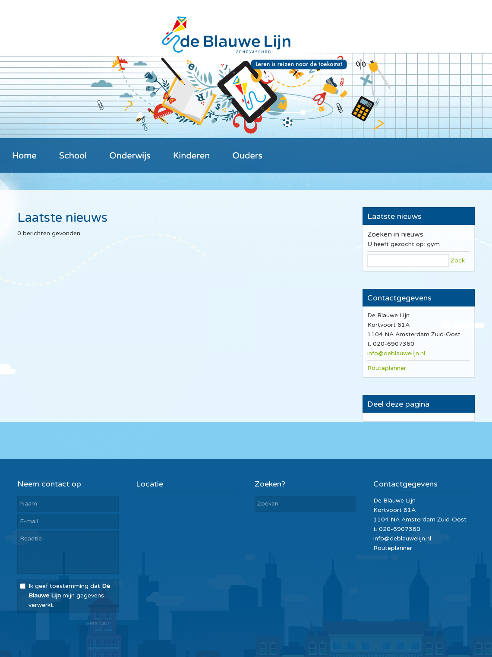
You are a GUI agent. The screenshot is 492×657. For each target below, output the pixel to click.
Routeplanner (386, 368)
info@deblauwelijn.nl (396, 353)
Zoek (458, 260)
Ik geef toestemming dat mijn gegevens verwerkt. (69, 595)
